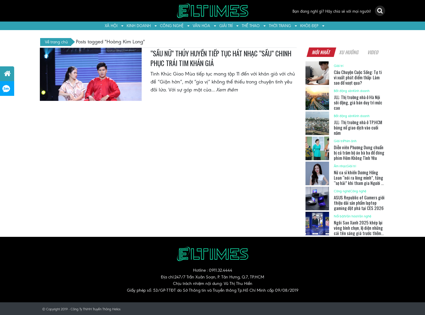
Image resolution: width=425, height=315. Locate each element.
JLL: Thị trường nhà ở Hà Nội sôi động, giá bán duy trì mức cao (358, 102)
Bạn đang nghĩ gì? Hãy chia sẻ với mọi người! (331, 11)
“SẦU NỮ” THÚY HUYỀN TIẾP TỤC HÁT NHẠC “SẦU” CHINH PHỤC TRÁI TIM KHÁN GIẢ (221, 58)
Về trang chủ (56, 42)
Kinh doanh (139, 25)
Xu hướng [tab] (348, 52)
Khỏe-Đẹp (309, 25)
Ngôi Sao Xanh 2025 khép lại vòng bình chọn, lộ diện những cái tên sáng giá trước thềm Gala (358, 230)
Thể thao (251, 25)
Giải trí (226, 25)
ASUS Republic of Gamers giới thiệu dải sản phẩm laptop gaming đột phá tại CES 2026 (359, 202)
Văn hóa (201, 25)
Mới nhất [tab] (321, 52)
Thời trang (280, 25)
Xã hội (111, 25)
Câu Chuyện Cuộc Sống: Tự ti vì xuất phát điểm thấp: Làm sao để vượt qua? (358, 77)
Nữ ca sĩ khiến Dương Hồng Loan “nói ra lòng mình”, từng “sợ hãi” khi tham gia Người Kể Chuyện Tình (359, 180)
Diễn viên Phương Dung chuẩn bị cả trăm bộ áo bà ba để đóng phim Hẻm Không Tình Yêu (359, 152)
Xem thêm (227, 89)
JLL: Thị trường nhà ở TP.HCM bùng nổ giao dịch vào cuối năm (358, 127)
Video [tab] (373, 52)
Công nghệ (172, 25)
